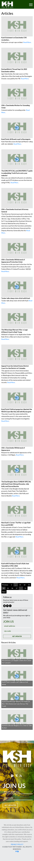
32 (24, 585)
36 (12, 588)
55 (25, 588)
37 (16, 588)
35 (8, 588)
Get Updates (17, 636)
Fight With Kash (9, 5)
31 (20, 585)
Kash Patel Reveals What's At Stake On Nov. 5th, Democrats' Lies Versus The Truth (16, 704)
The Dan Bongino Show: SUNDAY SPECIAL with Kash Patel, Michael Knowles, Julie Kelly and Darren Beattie (16, 484)
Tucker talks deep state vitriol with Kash (15, 298)
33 (29, 585)
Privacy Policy (17, 844)
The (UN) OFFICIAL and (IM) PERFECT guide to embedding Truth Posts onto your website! (17, 173)
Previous (5, 585)
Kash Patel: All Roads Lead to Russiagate (15, 139)
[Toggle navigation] (24, 3)
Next (4, 592)
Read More (27, 42)
